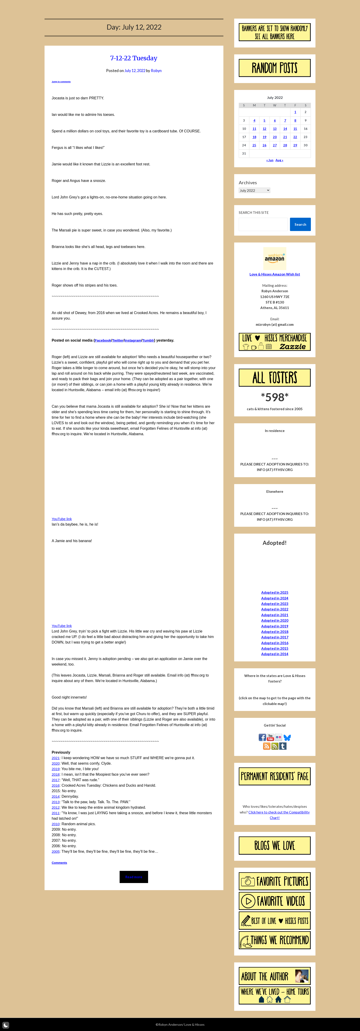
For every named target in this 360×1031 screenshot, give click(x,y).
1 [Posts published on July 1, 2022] (295, 112)
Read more (133, 877)
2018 (56, 774)
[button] (5, 1025)
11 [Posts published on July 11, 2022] (254, 129)
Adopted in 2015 (274, 648)
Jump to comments (61, 82)
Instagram (134, 340)
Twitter (119, 340)
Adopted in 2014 (274, 654)
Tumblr (150, 340)
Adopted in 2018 (274, 632)
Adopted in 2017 (274, 637)
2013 (56, 802)
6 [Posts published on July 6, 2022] (275, 120)
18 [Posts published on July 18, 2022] (254, 137)
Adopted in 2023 (274, 604)
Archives (248, 182)
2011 (56, 813)
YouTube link (62, 519)
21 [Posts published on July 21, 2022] (285, 137)
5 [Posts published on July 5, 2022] (264, 120)
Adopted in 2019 (274, 626)
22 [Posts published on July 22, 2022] (295, 137)
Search (300, 224)
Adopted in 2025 (274, 592)
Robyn (157, 70)
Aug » (279, 160)
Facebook (103, 340)
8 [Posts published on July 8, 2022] (295, 120)
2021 (56, 758)
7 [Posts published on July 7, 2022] (285, 120)
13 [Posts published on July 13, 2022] (275, 129)
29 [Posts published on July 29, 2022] (295, 145)
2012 (56, 807)
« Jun (269, 160)
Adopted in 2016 (274, 643)
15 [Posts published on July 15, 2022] (295, 129)
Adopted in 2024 (274, 598)
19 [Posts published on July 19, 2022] (264, 137)
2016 (56, 785)
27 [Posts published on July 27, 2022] (275, 145)
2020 (56, 763)
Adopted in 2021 (274, 615)
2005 (56, 851)
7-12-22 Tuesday (134, 57)
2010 (56, 824)
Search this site (254, 212)
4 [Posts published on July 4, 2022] (254, 120)
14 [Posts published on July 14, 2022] (285, 129)
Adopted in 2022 (274, 609)
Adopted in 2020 (274, 620)
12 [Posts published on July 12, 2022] (264, 129)
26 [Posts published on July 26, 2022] (264, 145)
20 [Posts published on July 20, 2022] (275, 137)
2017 (56, 780)
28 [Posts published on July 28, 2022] (285, 145)
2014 (56, 796)
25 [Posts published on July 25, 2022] (254, 145)
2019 (56, 769)
